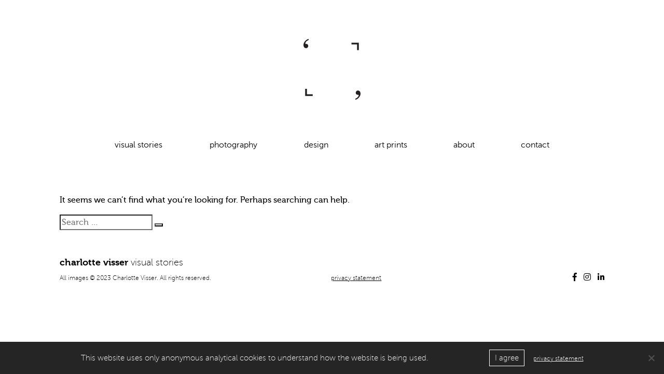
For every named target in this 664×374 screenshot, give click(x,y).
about (464, 145)
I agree (507, 358)
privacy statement (356, 278)
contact (535, 145)
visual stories (138, 145)
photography (233, 145)
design (316, 145)
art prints (391, 145)
